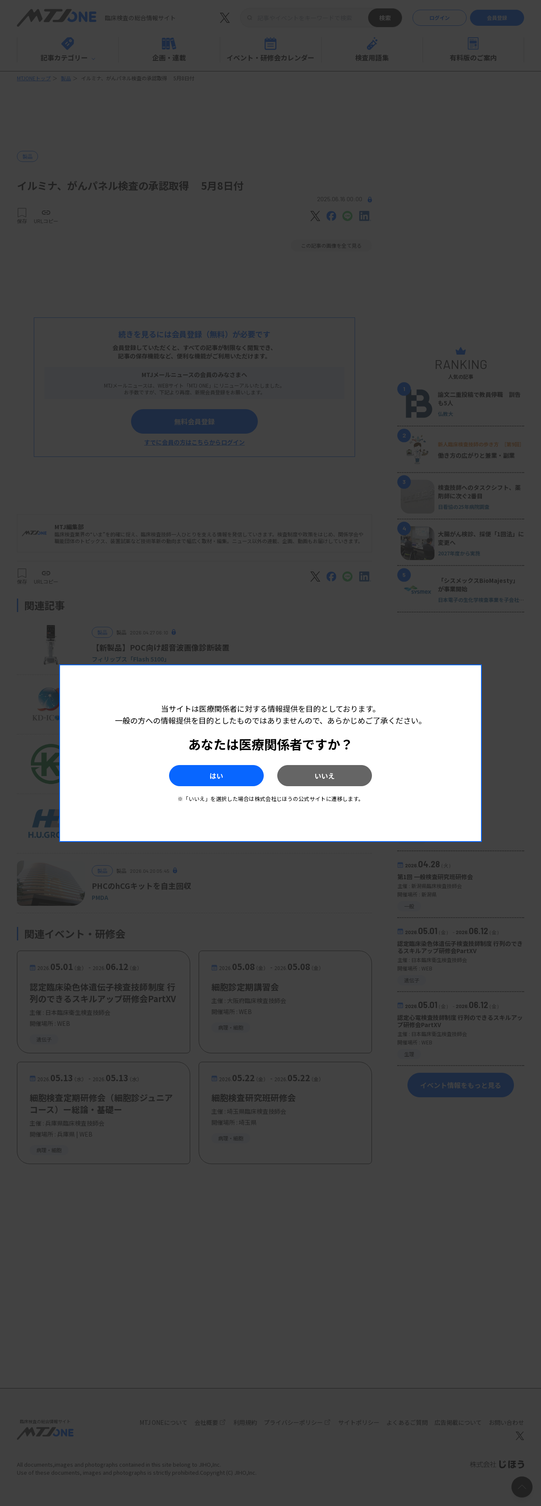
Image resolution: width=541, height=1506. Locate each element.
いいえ (326, 776)
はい (215, 776)
